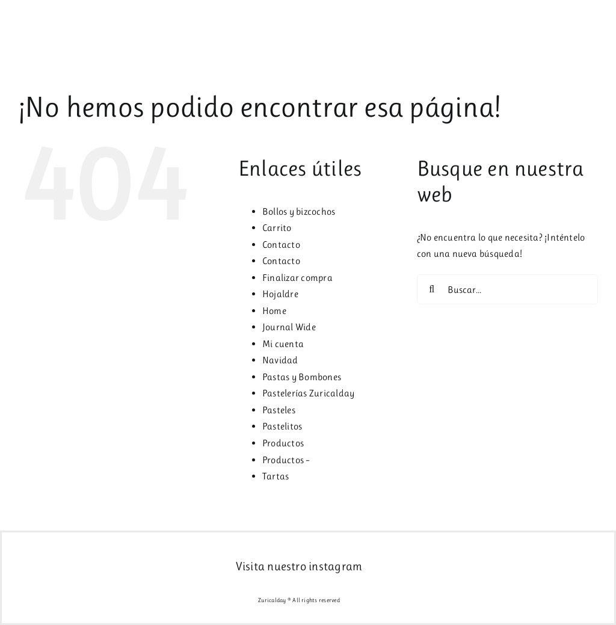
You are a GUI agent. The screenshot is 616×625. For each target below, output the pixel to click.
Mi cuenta (283, 343)
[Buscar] (432, 289)
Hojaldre (280, 294)
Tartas (275, 476)
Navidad (280, 360)
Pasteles (278, 410)
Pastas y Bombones (301, 377)
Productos (283, 443)
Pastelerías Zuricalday (308, 393)
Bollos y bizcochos (298, 211)
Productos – (286, 460)
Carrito (277, 227)
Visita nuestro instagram (299, 566)
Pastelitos (282, 426)
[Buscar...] (507, 289)
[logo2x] (52, 16)
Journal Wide (289, 327)
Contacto (281, 244)
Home (274, 310)
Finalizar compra (297, 277)
